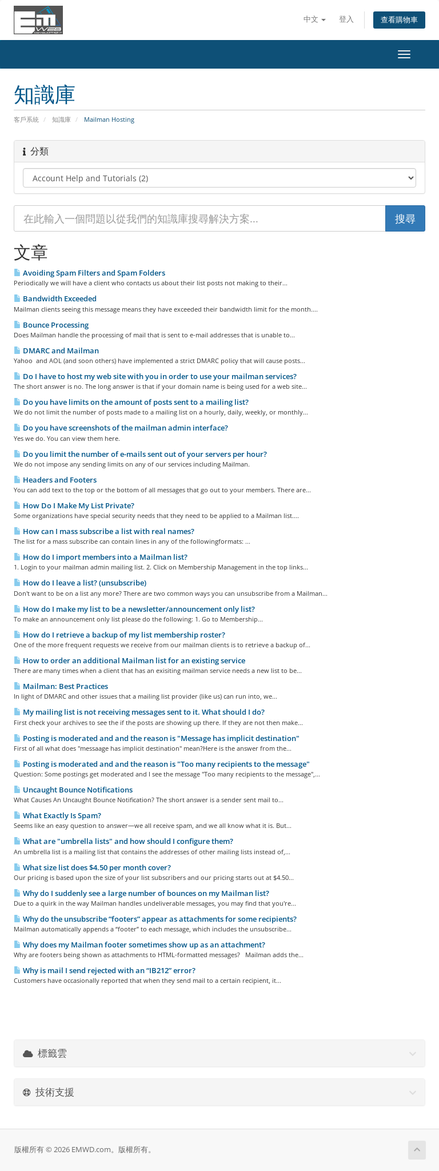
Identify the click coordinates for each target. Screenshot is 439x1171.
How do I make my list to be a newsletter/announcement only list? (134, 609)
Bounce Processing (51, 325)
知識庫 (61, 119)
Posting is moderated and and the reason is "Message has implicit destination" (157, 738)
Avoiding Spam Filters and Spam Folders (89, 273)
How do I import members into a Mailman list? (100, 557)
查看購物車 (399, 20)
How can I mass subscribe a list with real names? (104, 531)
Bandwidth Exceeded (55, 298)
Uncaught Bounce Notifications (73, 789)
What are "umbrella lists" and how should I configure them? (123, 841)
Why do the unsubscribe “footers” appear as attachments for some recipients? (155, 919)
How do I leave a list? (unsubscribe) (80, 582)
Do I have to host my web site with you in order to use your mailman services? (155, 376)
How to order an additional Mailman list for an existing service (129, 660)
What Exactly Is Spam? (57, 815)
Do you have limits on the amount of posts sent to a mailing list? (131, 402)
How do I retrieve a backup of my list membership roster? (119, 635)
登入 (346, 19)
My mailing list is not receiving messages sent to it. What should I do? (139, 712)
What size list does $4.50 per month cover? (92, 867)
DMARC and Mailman (56, 350)
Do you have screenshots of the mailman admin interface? (121, 428)
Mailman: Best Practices (61, 686)
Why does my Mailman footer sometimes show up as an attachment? (139, 944)
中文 (315, 19)
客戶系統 (26, 119)
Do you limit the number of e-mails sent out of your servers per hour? (140, 454)
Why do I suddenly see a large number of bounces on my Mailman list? (141, 893)
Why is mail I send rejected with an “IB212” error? (104, 970)
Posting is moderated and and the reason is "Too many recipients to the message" (162, 764)
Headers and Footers (55, 480)
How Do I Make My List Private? (74, 505)
